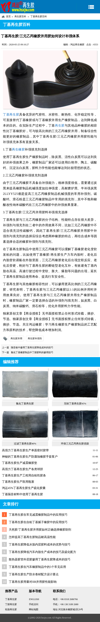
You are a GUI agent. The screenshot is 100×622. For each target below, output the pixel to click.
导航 (88, 7)
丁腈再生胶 (11, 604)
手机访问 (33, 604)
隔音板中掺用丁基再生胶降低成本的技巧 (32, 347)
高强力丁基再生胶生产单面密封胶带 (25, 450)
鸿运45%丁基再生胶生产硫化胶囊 (24, 488)
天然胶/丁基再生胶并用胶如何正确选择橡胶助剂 (40, 529)
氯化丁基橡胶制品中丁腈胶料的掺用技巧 (32, 352)
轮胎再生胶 (11, 609)
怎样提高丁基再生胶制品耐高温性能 (32, 537)
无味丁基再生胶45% (75, 403)
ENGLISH (34, 599)
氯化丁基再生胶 (25, 403)
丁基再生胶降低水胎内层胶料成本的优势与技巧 (39, 544)
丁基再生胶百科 (38, 16)
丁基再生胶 (11, 114)
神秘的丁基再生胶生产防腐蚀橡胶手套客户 (30, 456)
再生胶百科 (20, 16)
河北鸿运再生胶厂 (17, 6)
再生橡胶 (18, 149)
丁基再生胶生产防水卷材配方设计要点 (34, 574)
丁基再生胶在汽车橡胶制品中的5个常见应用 (37, 566)
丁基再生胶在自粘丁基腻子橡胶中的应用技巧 (38, 522)
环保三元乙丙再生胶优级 (75, 443)
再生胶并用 (16, 338)
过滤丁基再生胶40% (25, 443)
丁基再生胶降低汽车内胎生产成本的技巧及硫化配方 (42, 552)
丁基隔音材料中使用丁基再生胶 (22, 494)
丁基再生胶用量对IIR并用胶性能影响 (33, 581)
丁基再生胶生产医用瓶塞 (18, 481)
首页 (8, 16)
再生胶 (60, 125)
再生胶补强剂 (35, 338)
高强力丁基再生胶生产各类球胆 (22, 469)
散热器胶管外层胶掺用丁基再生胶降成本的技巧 (39, 559)
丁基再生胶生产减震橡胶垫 (19, 462)
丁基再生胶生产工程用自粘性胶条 (24, 475)
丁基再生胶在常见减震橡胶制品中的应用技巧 (38, 514)
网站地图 (33, 609)
